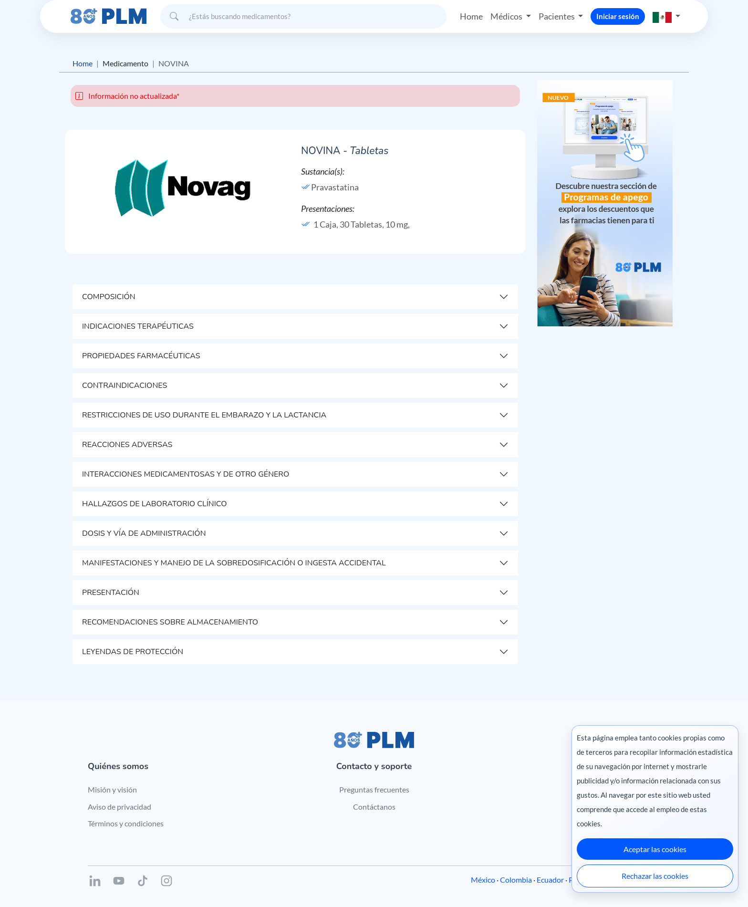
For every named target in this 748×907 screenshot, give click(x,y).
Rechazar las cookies (655, 875)
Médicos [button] (507, 16)
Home (471, 16)
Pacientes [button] (557, 16)
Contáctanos (374, 806)
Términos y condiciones (126, 823)
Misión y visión (112, 789)
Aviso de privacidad (119, 806)
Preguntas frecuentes (374, 789)
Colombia (516, 879)
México (483, 879)
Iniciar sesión (617, 16)
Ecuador (550, 879)
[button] (666, 16)
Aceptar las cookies (654, 849)
